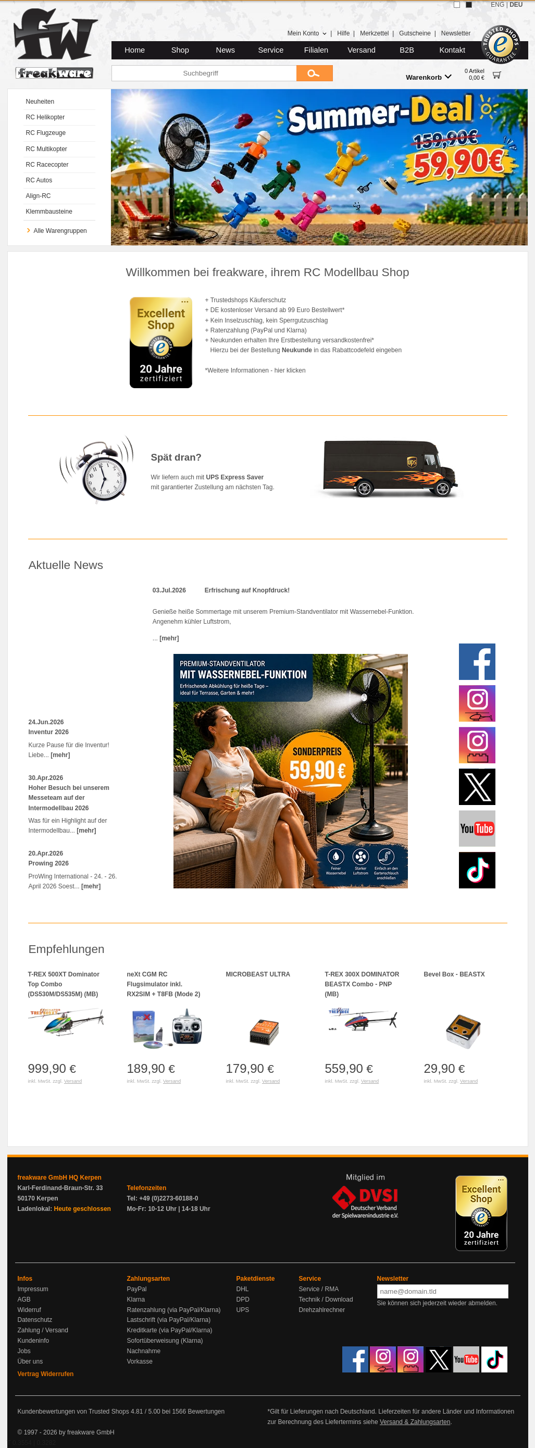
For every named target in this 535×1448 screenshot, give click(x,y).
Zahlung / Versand (43, 1330)
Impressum (33, 1289)
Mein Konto (307, 33)
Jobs (24, 1351)
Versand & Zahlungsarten (415, 1422)
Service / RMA (319, 1289)
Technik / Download (326, 1299)
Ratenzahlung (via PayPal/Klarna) (174, 1310)
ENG (497, 4)
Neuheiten (40, 101)
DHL (243, 1289)
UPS (243, 1310)
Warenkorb (429, 76)
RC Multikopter (46, 149)
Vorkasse (140, 1361)
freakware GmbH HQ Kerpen (60, 1177)
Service (271, 50)
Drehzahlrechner (322, 1310)
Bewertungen (206, 1411)
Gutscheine (415, 33)
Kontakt (452, 50)
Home (135, 50)
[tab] (293, 238)
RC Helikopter (45, 117)
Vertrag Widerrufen (46, 1374)
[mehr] (60, 755)
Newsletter (456, 33)
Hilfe (343, 33)
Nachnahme (144, 1351)
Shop (180, 50)
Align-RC (38, 196)
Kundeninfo (33, 1340)
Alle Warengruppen (56, 230)
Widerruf (29, 1310)
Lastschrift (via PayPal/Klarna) (169, 1319)
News (225, 50)
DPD (243, 1299)
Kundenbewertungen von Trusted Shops (73, 1411)
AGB (24, 1299)
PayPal (137, 1289)
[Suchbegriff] (203, 73)
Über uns (30, 1361)
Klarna (136, 1299)
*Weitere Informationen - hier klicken (255, 370)
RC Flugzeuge (46, 133)
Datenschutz (35, 1319)
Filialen (316, 50)
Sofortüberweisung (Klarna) (165, 1340)
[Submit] (314, 73)
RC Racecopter (47, 164)
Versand (361, 50)
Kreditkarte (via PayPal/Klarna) (170, 1330)
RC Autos (39, 180)
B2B (407, 50)
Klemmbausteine (49, 211)
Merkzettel (374, 33)
